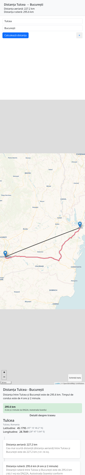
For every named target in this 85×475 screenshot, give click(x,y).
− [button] (4, 377)
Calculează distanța (15, 35)
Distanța (10, 4)
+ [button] (4, 372)
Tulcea (21, 4)
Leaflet (57, 383)
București (36, 4)
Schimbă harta (75, 378)
